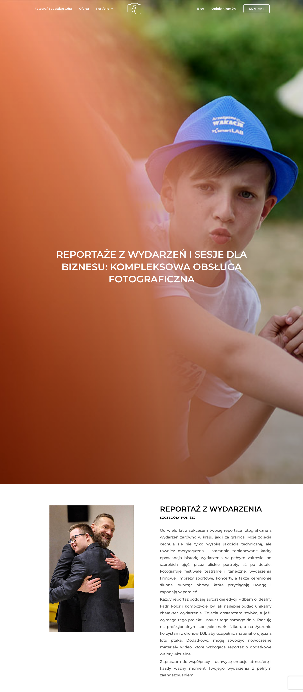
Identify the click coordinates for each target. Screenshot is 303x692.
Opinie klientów (223, 9)
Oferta (84, 9)
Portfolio (102, 9)
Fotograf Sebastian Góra (53, 9)
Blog (200, 9)
